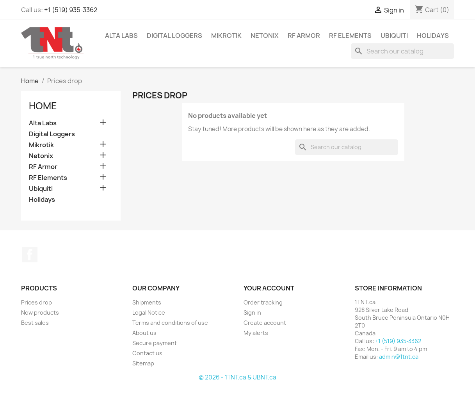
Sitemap (143, 363)
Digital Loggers (174, 35)
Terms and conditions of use (170, 322)
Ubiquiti (394, 35)
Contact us (147, 353)
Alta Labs (121, 35)
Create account (265, 322)
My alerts (256, 333)
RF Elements (350, 35)
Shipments (146, 302)
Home (43, 105)
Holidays (433, 35)
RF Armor (304, 35)
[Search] (402, 51)
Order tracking (263, 302)
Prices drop (36, 302)
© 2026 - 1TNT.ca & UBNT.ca (237, 377)
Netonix (265, 35)
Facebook (29, 254)
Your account (269, 288)
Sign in (252, 312)
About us (144, 333)
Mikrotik (226, 35)
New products (40, 312)
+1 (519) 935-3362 (71, 9)
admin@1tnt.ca (398, 356)
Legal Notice (148, 312)
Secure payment (154, 343)
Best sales (35, 322)
